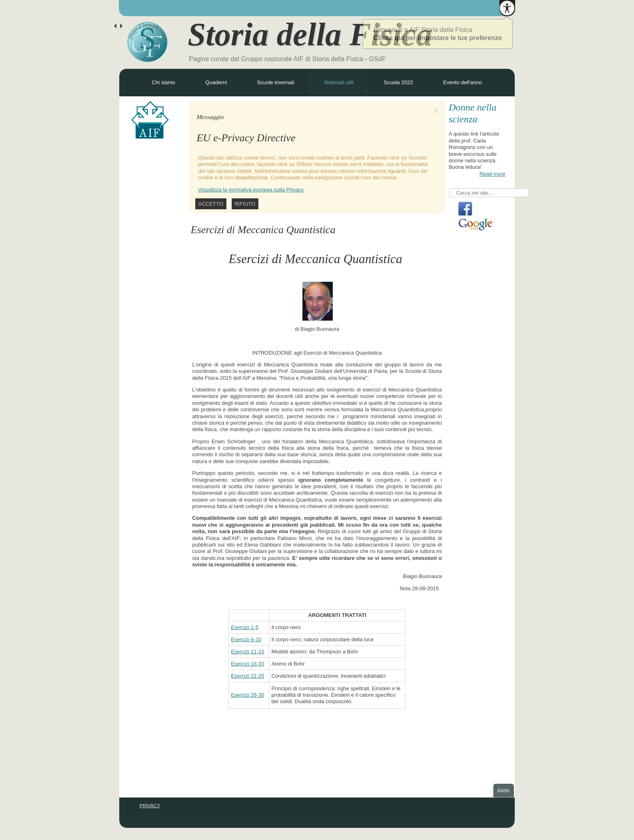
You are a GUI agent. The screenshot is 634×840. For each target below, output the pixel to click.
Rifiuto (245, 204)
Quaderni (216, 82)
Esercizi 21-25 (247, 676)
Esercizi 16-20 (247, 664)
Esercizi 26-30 (247, 695)
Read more (492, 174)
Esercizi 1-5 (244, 627)
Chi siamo (163, 82)
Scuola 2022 (398, 82)
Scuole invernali (275, 82)
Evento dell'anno (462, 82)
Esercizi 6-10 (246, 639)
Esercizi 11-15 (247, 652)
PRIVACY (149, 805)
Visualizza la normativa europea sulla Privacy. (251, 190)
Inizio (503, 790)
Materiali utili (338, 82)
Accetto (210, 204)
